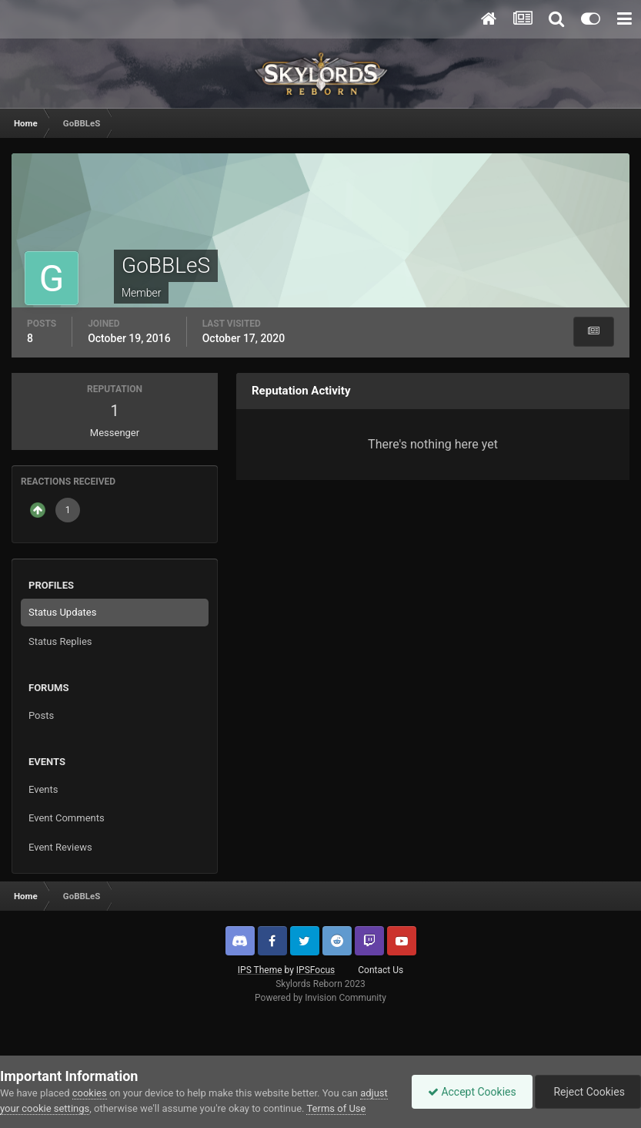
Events (43, 789)
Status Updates (62, 612)
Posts (41, 715)
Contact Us (380, 970)
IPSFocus (315, 970)
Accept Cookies (472, 1092)
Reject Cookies (588, 1092)
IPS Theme (260, 970)
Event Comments (66, 818)
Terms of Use (336, 1108)
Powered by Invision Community (320, 997)
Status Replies (60, 641)
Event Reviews (60, 847)
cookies (89, 1093)
